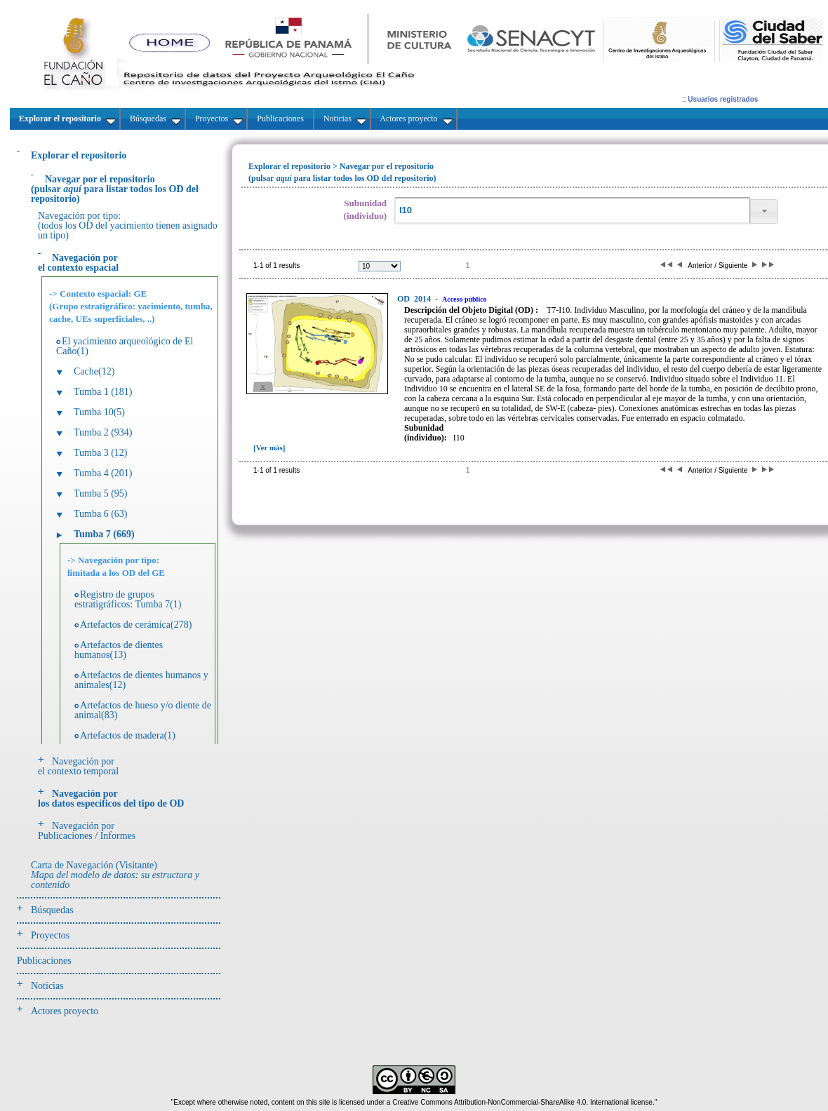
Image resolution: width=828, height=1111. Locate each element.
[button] (764, 211)
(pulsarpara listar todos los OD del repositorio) (115, 189)
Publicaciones (44, 960)
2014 (415, 299)
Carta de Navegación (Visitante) (115, 875)
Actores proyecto (64, 1011)
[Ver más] (269, 447)
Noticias (47, 986)
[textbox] (572, 210)
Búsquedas (52, 910)
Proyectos (50, 935)
